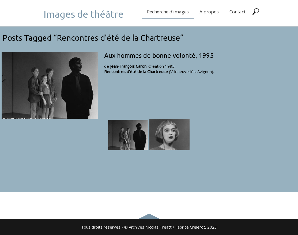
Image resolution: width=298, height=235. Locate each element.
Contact (237, 12)
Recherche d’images (168, 12)
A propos (209, 12)
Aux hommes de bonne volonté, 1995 (159, 55)
